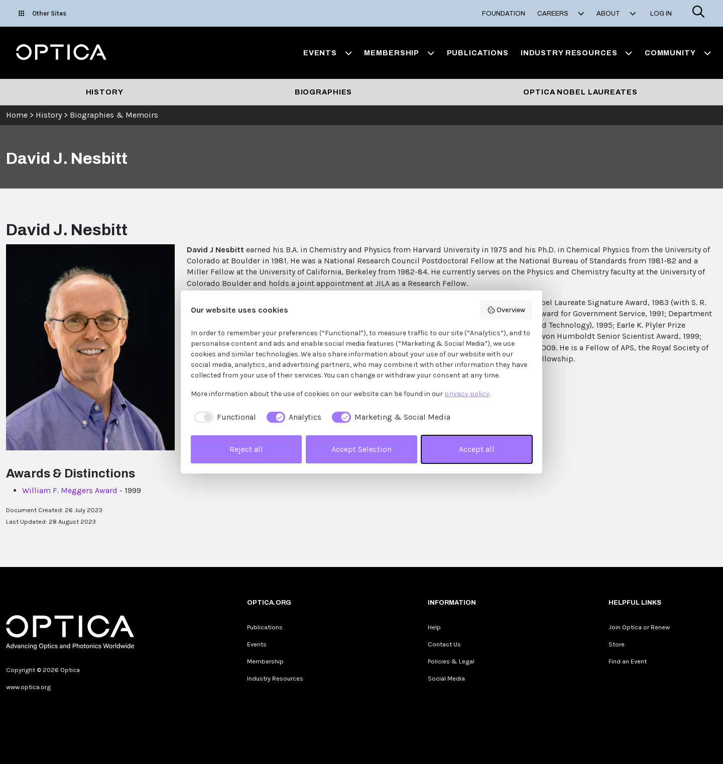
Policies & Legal (451, 661)
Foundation (503, 13)
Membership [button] (399, 53)
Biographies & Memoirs (114, 115)
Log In (661, 13)
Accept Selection (361, 449)
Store (617, 644)
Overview (506, 310)
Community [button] (678, 53)
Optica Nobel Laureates (580, 92)
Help (434, 627)
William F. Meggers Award (69, 490)
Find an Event (628, 661)
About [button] (616, 13)
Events (257, 644)
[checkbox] (223, 417)
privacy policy (467, 394)
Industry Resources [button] (577, 53)
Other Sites (42, 13)
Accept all (477, 449)
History (105, 92)
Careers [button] (560, 13)
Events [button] (327, 53)
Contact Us (444, 644)
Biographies (323, 92)
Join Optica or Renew (639, 627)
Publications (478, 53)
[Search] (698, 13)
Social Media (446, 678)
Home (17, 115)
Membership (265, 661)
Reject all (246, 449)
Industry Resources (275, 678)
